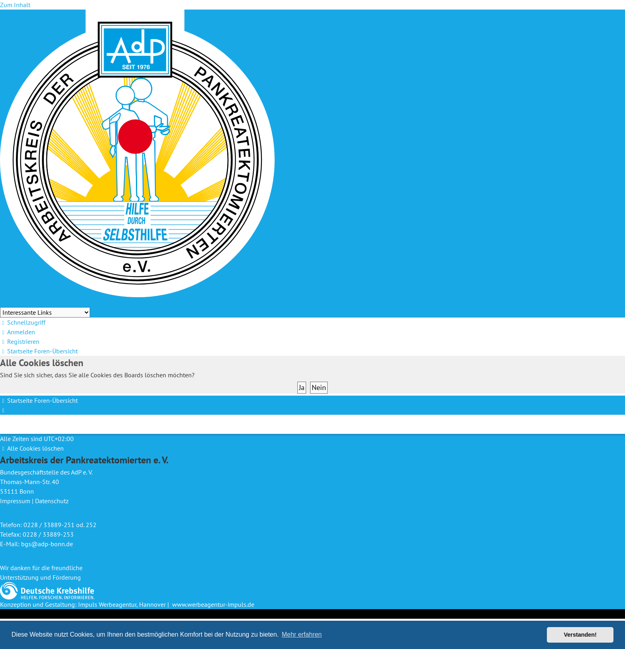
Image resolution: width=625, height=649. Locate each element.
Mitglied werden (22, 302)
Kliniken (150, 302)
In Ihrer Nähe (181, 302)
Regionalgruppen (113, 302)
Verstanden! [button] (580, 634)
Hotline (291, 302)
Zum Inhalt (15, 5)
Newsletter (317, 302)
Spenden (428, 302)
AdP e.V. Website (67, 302)
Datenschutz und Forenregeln (374, 302)
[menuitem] (17, 332)
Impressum (15, 501)
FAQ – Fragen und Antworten (239, 302)
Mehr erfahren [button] (302, 634)
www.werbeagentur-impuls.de (213, 604)
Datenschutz (52, 501)
